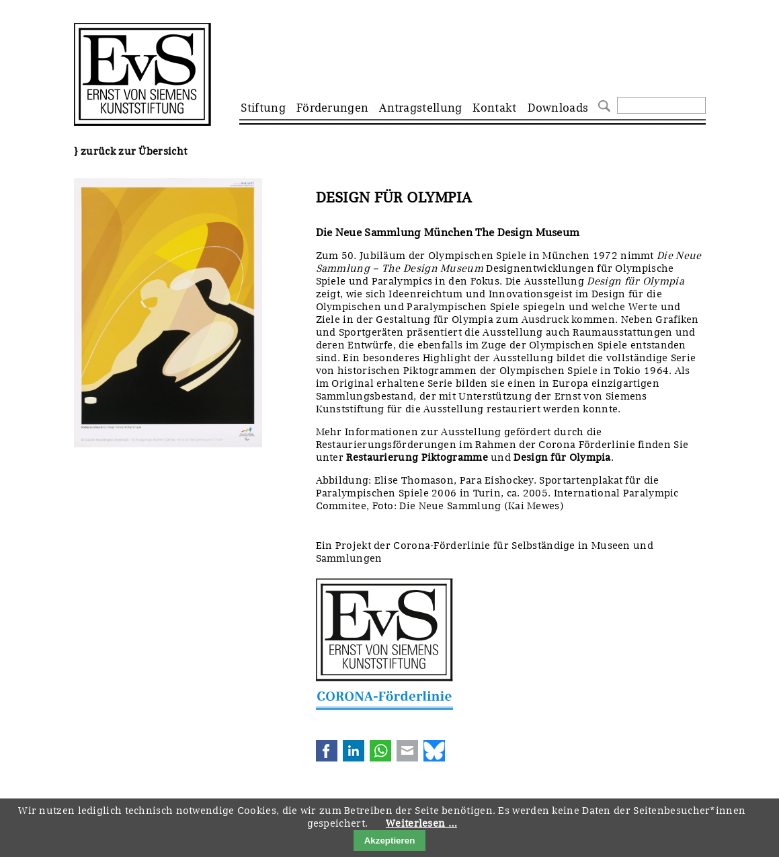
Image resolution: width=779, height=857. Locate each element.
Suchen (602, 105)
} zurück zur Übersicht (131, 151)
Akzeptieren (389, 840)
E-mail (407, 750)
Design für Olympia (562, 457)
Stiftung (263, 107)
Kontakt (494, 107)
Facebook (326, 750)
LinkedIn (353, 750)
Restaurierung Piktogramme (417, 457)
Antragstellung (420, 107)
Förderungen (332, 107)
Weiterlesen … (421, 823)
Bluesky (434, 750)
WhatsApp (380, 750)
